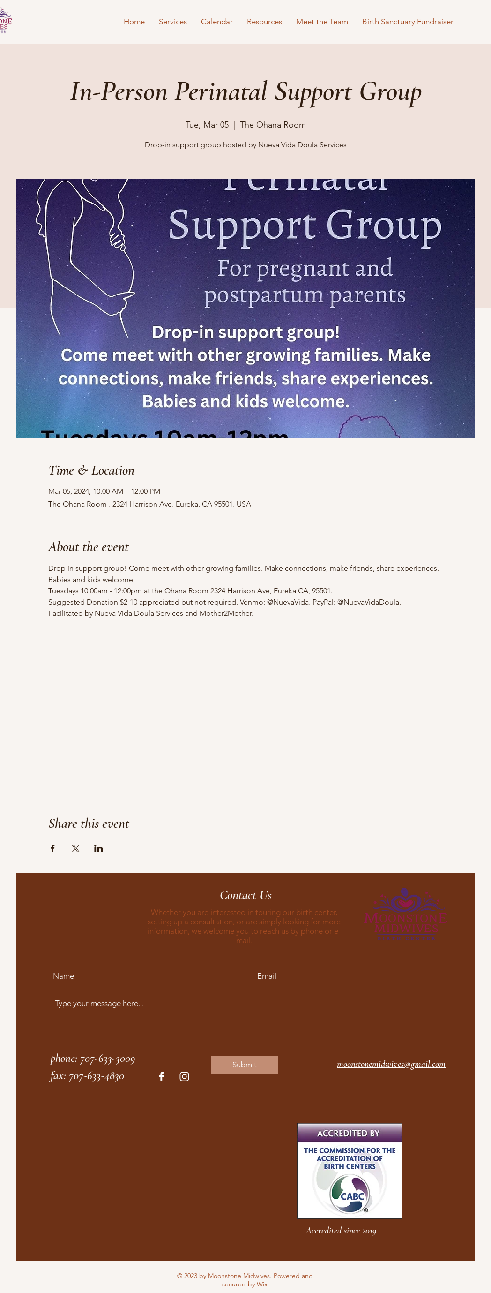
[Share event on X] (75, 848)
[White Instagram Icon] (184, 1076)
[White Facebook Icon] (161, 1076)
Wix (262, 1284)
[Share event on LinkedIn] (98, 848)
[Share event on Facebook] (52, 848)
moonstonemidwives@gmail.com (391, 1064)
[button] (173, 21)
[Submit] (244, 1065)
